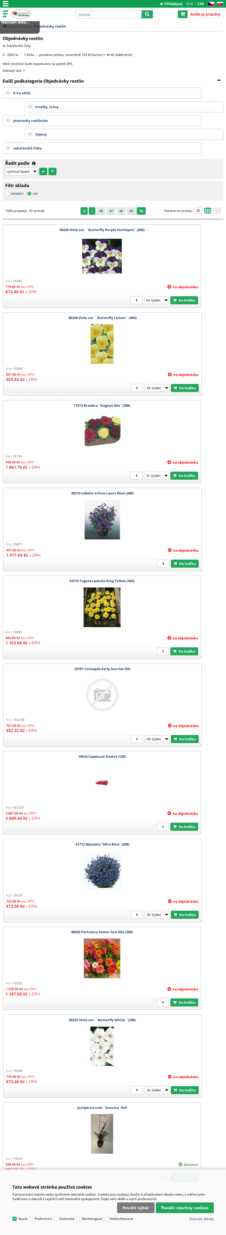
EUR (190, 3)
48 (121, 183)
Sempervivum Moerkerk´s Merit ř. (57, 904)
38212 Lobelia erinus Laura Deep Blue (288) (57, 816)
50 (141, 183)
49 (131, 183)
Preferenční (43, 1148)
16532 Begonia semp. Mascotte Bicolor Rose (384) (169, 641)
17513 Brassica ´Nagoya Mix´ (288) (57, 290)
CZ (210, 4)
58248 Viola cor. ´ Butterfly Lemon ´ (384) (169, 202)
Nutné (22, 1148)
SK (219, 4)
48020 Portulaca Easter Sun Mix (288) (57, 553)
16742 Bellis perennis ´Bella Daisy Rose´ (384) (169, 729)
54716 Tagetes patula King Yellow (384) (56, 377)
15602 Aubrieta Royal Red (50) (169, 904)
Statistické (66, 1148)
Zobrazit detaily (201, 1148)
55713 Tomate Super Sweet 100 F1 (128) (169, 992)
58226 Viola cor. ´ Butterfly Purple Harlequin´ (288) (56, 202)
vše (35, 166)
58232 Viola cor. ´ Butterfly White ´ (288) (169, 553)
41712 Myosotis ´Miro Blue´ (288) (169, 465)
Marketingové (92, 1148)
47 (111, 183)
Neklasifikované (121, 1148)
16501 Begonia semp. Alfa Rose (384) (56, 729)
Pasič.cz (41, 14)
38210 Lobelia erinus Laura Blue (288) (169, 290)
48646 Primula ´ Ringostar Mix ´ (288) (56, 992)
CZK (200, 3)
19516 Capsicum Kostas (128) (57, 465)
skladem (17, 166)
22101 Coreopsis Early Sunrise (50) (169, 377)
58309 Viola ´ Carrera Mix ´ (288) (169, 816)
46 (101, 183)
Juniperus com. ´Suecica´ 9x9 (56, 641)
